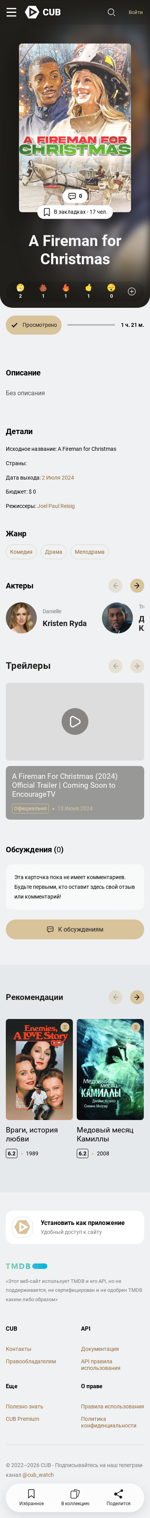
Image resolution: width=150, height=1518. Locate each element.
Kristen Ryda (65, 623)
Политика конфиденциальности (108, 1422)
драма (53, 552)
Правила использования (112, 1406)
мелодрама (90, 552)
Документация (100, 1349)
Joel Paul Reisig (56, 506)
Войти (135, 12)
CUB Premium (22, 1419)
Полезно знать (24, 1406)
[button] (137, 586)
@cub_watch (38, 1475)
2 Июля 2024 (58, 478)
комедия (21, 552)
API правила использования (101, 1364)
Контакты (18, 1349)
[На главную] (44, 13)
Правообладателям (31, 1361)
